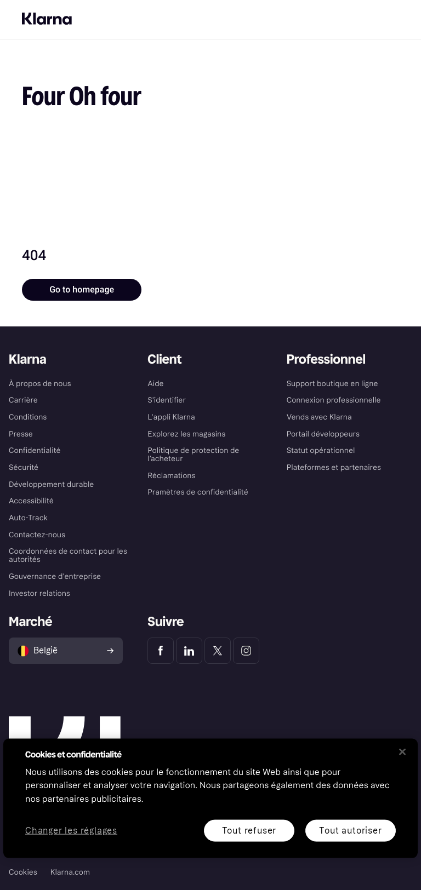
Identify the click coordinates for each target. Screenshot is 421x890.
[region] (210, 798)
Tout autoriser (350, 830)
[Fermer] (402, 751)
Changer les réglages (71, 830)
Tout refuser (249, 830)
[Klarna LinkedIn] (189, 651)
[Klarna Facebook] (160, 651)
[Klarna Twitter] (217, 651)
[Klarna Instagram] (246, 651)
